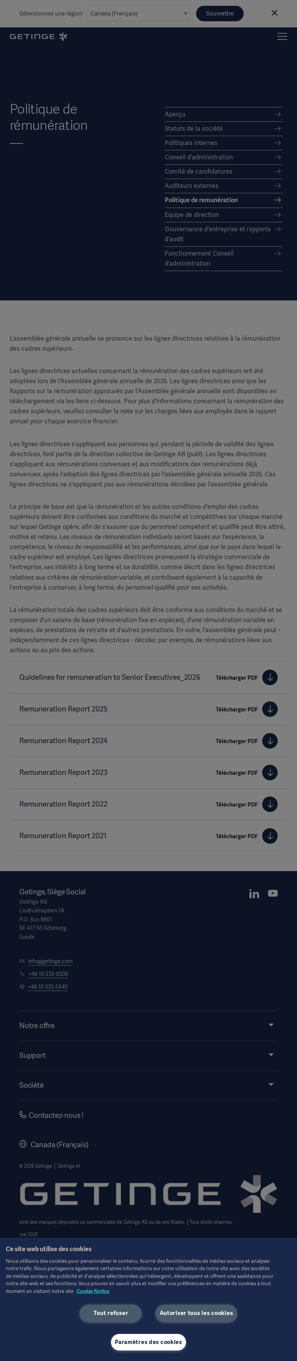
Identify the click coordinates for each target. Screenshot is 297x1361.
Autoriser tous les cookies (196, 1313)
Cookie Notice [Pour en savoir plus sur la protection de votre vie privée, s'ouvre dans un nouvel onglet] (93, 1291)
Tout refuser (111, 1313)
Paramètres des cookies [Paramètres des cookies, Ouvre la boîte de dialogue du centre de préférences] (148, 1342)
